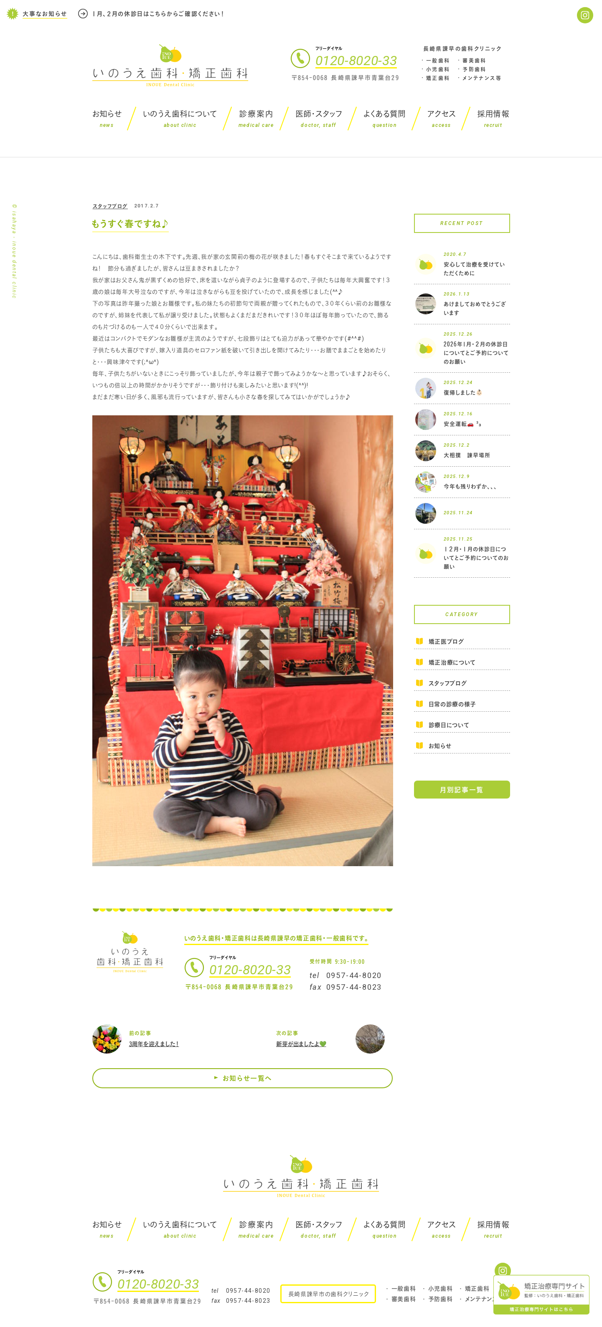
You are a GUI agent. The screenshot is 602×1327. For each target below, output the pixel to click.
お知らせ (440, 746)
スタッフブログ (110, 206)
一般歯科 (438, 60)
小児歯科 (438, 69)
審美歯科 (474, 60)
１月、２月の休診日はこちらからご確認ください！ (158, 12)
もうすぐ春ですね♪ (130, 223)
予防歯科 (474, 69)
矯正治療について (452, 662)
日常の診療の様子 (453, 704)
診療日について (449, 725)
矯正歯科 (438, 78)
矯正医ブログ (446, 642)
